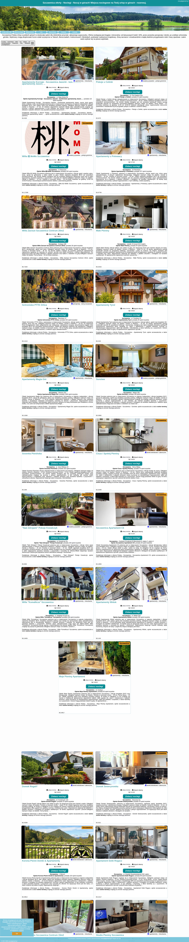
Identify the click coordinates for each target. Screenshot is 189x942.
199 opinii (137, 397)
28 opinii (74, 249)
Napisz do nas (117, 938)
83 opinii (105, 695)
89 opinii (143, 879)
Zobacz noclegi (58, 97)
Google (5, 922)
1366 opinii (68, 397)
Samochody (52, 32)
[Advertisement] (94, 734)
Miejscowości (30, 32)
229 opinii (72, 546)
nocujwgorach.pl (183, 1)
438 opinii (71, 620)
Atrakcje (63, 32)
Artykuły (74, 32)
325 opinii (67, 472)
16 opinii (141, 804)
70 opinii (142, 472)
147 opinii (143, 174)
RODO (21, 930)
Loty (41, 32)
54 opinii (138, 249)
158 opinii (141, 620)
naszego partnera (119, 114)
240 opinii (69, 174)
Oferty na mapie (18, 32)
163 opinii (68, 323)
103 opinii (73, 879)
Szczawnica (87, 49)
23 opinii (139, 100)
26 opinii (140, 323)
